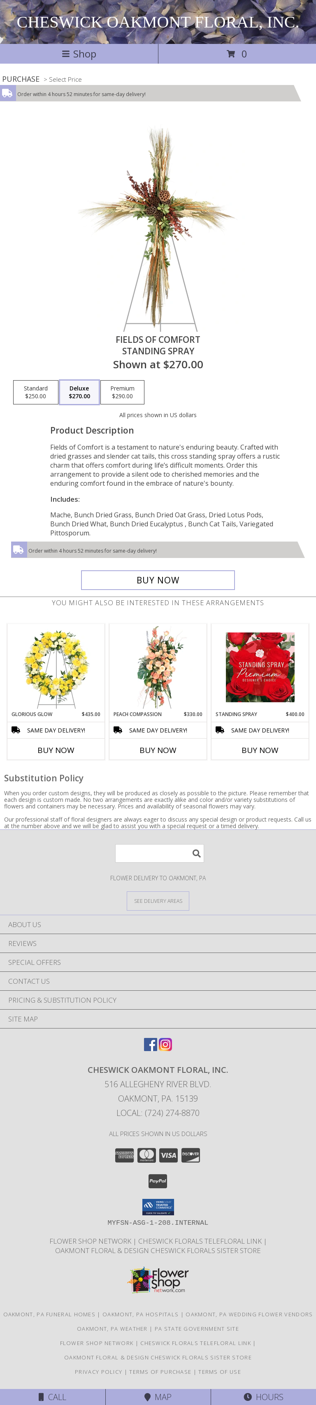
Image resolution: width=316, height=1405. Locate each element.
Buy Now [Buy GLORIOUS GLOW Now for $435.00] (55, 750)
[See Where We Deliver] (158, 901)
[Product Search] (159, 853)
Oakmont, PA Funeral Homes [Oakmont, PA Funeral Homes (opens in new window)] (49, 1314)
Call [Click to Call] (52, 1397)
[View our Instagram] (165, 1048)
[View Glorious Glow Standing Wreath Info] (56, 667)
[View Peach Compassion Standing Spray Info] (158, 667)
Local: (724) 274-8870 (158, 1112)
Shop (79, 53)
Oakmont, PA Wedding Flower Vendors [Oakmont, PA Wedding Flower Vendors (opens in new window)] (249, 1314)
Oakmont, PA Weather (112, 1328)
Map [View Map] (158, 1397)
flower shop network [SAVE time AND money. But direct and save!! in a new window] (91, 1241)
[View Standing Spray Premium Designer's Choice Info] (260, 667)
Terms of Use (219, 1371)
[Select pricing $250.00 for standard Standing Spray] (36, 392)
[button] (158, 1207)
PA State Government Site (197, 1328)
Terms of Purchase (160, 1371)
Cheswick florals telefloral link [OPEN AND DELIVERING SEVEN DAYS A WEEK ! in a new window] (200, 1241)
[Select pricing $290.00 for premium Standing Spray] (122, 392)
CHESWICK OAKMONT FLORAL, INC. (157, 22)
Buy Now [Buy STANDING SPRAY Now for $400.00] (260, 750)
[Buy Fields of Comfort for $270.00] (158, 580)
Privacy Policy (98, 1371)
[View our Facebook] (150, 1048)
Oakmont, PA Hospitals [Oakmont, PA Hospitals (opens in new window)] (140, 1314)
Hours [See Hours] (263, 1397)
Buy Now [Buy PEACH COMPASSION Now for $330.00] (158, 750)
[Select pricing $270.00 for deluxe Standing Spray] (79, 392)
